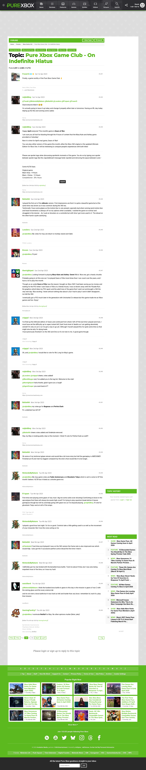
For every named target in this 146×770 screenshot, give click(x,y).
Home (12, 44)
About (29, 674)
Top (22, 674)
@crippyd (34, 376)
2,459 (101, 583)
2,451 (101, 402)
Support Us (56, 674)
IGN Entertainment (61, 747)
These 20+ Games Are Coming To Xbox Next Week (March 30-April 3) (123, 569)
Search (99, 40)
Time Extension (50, 753)
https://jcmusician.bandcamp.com (32, 120)
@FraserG (73, 101)
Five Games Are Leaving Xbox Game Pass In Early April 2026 (123, 593)
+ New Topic (88, 40)
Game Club (71, 50)
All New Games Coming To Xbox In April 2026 (122, 586)
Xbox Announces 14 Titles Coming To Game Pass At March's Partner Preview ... (122, 561)
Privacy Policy (76, 674)
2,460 (101, 610)
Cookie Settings (120, 674)
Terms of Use (89, 674)
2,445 (101, 229)
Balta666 (26, 199)
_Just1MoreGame (29, 90)
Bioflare (34, 631)
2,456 (101, 521)
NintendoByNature (30, 473)
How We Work (45, 674)
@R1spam (65, 101)
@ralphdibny (27, 234)
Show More (73, 725)
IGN (86, 753)
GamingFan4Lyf (29, 610)
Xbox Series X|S (27, 44)
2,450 (101, 371)
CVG (124, 753)
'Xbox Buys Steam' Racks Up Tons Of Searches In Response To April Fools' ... (123, 578)
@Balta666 (49, 101)
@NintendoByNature (36, 101)
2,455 (101, 493)
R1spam (25, 494)
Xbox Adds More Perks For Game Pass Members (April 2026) (122, 611)
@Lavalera (57, 101)
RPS (130, 753)
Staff (35, 674)
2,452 (101, 428)
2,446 (101, 250)
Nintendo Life (25, 753)
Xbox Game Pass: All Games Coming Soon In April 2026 (121, 543)
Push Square (37, 753)
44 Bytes (78, 747)
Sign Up (136, 6)
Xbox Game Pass (28, 50)
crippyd (25, 318)
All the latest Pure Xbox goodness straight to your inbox (73, 761)
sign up (54, 651)
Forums (14, 40)
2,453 (101, 452)
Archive (109, 674)
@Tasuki (25, 101)
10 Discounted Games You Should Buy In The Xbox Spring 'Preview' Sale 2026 (123, 552)
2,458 (101, 563)
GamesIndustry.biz (114, 753)
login (44, 651)
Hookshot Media (42, 747)
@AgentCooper (28, 386)
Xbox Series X (40, 50)
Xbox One (62, 50)
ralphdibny (26, 97)
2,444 (101, 199)
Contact (66, 674)
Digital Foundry (64, 753)
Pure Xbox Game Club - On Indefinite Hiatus (52, 58)
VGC (102, 753)
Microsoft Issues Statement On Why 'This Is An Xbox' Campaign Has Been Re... (122, 602)
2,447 (101, 270)
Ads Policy (100, 674)
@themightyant (28, 383)
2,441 (101, 74)
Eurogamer (95, 753)
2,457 (101, 542)
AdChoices (85, 747)
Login (132, 6)
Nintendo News (77, 753)
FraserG (25, 74)
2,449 (101, 348)
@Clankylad (26, 546)
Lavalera (26, 230)
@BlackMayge (27, 379)
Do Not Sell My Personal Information (102, 747)
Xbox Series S (52, 50)
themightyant (28, 270)
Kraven (25, 250)
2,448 (101, 318)
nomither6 (26, 583)
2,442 (101, 97)
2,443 (101, 127)
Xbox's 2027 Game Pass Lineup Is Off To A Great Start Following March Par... (122, 619)
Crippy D (34, 341)
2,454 (101, 473)
